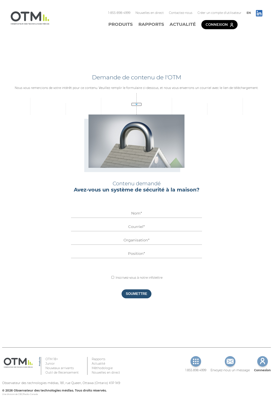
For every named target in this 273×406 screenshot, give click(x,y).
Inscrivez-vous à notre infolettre (137, 278)
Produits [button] (120, 24)
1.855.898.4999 (195, 364)
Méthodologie (102, 368)
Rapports (151, 24)
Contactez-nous (180, 13)
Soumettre (136, 294)
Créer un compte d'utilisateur (219, 13)
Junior (50, 363)
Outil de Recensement (62, 372)
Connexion (219, 25)
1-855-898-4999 (119, 13)
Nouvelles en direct (149, 13)
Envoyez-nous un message (230, 364)
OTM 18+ (51, 359)
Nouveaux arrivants (59, 368)
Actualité (183, 24)
